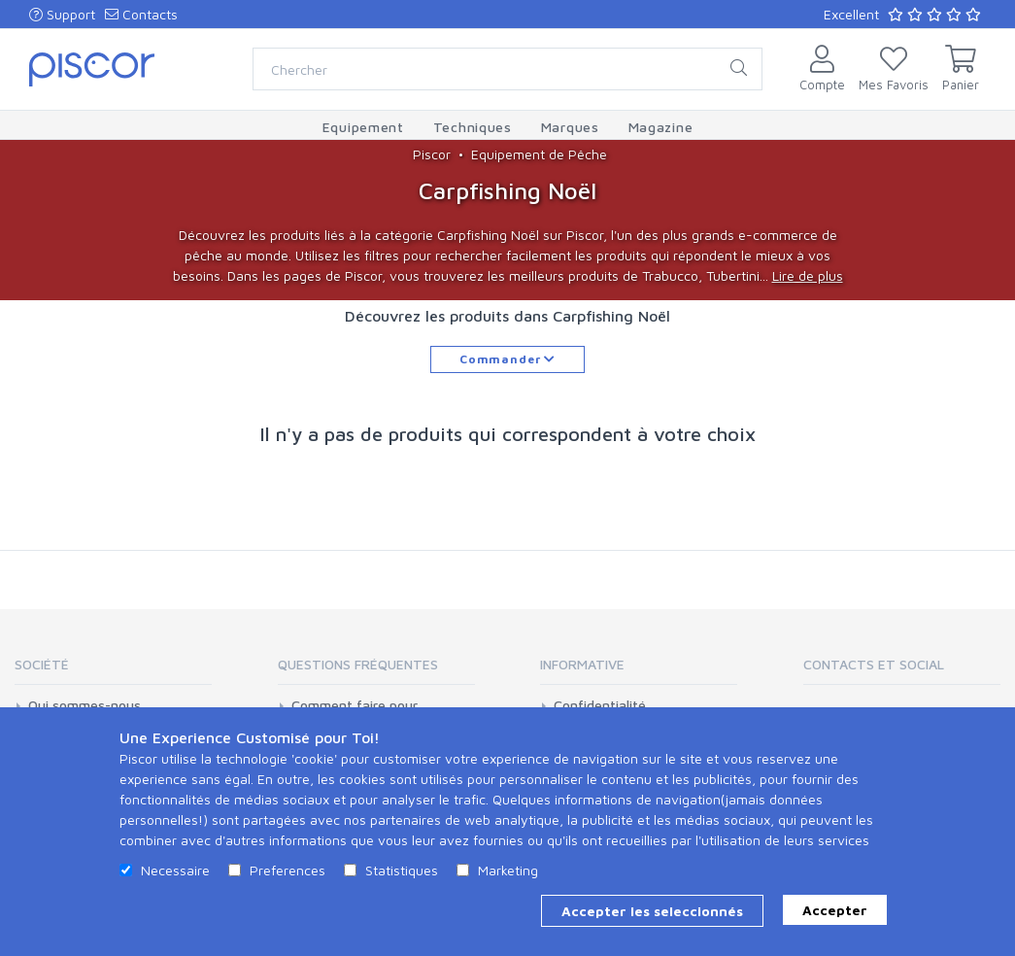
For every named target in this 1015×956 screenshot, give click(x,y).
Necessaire (175, 870)
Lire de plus (807, 275)
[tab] (113, 671)
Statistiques (401, 870)
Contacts (141, 14)
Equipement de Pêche (539, 154)
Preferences (287, 870)
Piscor (432, 154)
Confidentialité (600, 705)
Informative (582, 664)
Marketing (508, 870)
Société (42, 664)
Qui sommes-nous (84, 705)
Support (62, 14)
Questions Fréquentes (358, 664)
